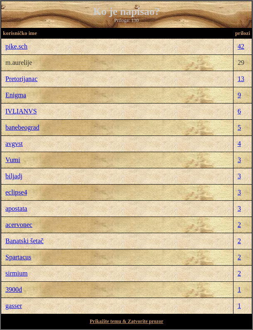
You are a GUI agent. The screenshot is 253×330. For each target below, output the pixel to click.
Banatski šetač (24, 240)
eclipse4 (16, 192)
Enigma (15, 95)
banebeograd (22, 127)
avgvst (14, 143)
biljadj (13, 176)
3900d (13, 289)
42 (241, 46)
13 (241, 78)
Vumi (12, 159)
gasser (13, 305)
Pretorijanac (21, 78)
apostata (16, 208)
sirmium (16, 273)
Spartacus (18, 257)
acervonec (18, 224)
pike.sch (16, 46)
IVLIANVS (21, 111)
